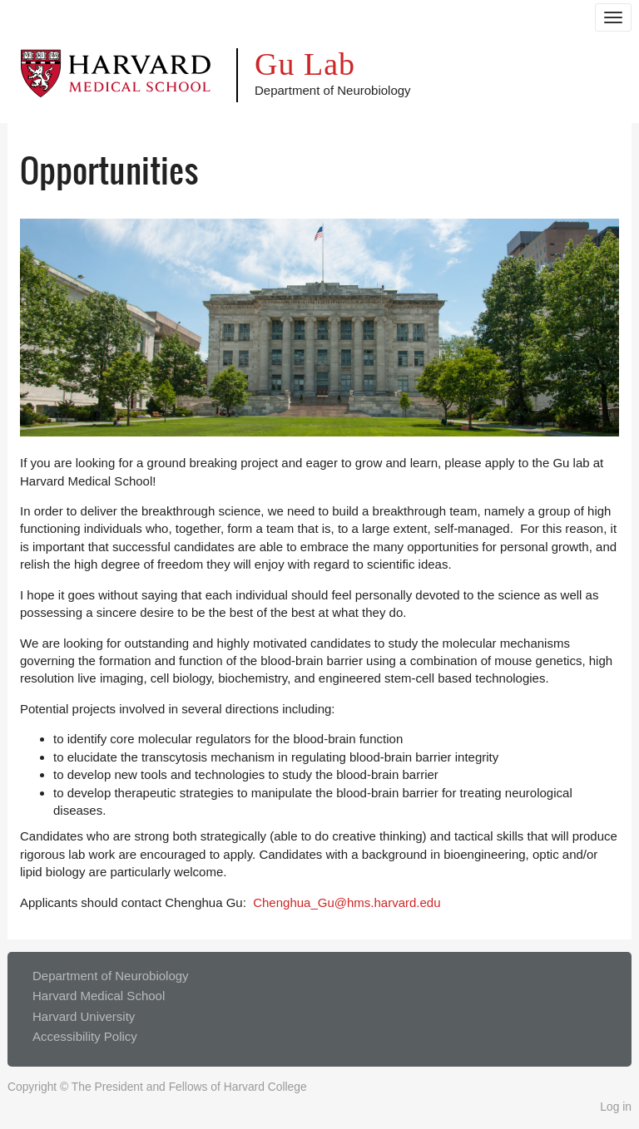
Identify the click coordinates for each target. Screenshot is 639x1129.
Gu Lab (305, 64)
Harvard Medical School (98, 995)
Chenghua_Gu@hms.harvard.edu (346, 902)
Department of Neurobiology (110, 976)
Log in (616, 1106)
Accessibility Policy (84, 1036)
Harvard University (83, 1016)
